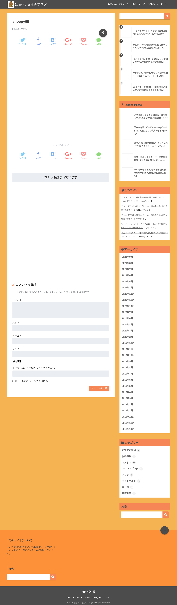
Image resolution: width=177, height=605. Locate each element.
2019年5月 (127, 385)
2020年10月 (128, 305)
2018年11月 (128, 422)
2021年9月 (127, 255)
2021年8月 (127, 262)
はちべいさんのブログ (29, 4)
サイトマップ (138, 4)
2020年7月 (127, 311)
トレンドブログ (132, 468)
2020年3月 (127, 329)
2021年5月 (127, 280)
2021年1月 (127, 286)
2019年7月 (127, 373)
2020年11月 (128, 299)
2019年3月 (127, 397)
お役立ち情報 (131, 449)
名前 (15, 323)
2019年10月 (128, 354)
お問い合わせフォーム (118, 4)
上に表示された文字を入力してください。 (34, 368)
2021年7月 (127, 268)
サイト (15, 348)
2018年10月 (128, 428)
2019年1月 (127, 410)
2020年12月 (128, 292)
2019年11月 (128, 348)
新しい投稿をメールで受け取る (31, 381)
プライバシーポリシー (158, 4)
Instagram (97, 597)
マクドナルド (131, 480)
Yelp (69, 597)
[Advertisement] (60, 71)
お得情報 (129, 456)
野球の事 (129, 493)
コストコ (129, 462)
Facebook (77, 597)
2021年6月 (127, 274)
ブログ (127, 474)
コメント (17, 299)
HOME (88, 591)
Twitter (87, 597)
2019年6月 (127, 379)
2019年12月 (128, 342)
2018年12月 (128, 416)
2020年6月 (127, 317)
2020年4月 (127, 323)
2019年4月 (127, 391)
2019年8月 (127, 366)
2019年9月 (127, 360)
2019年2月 (127, 403)
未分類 (127, 486)
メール (16, 336)
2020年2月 (127, 336)
